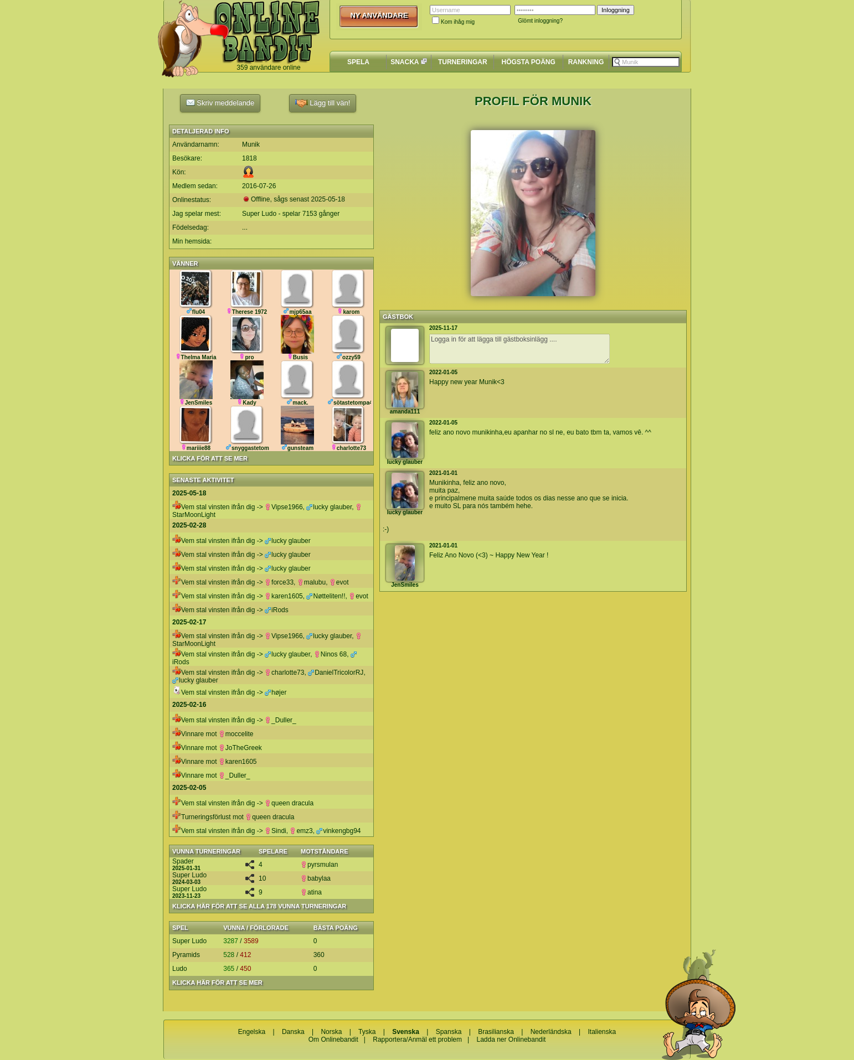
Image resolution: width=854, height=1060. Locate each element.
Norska (331, 1032)
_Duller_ (280, 720)
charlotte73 (284, 672)
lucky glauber (329, 507)
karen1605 (284, 596)
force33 (279, 582)
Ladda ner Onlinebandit (511, 1039)
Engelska (251, 1032)
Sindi (275, 831)
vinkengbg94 (338, 831)
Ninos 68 (330, 654)
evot (339, 582)
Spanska (449, 1032)
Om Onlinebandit (333, 1039)
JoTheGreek (240, 748)
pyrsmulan (319, 864)
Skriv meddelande (220, 102)
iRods (277, 610)
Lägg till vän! (323, 103)
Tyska (366, 1032)
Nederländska (551, 1032)
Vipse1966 (284, 507)
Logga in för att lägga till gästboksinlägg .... (519, 349)
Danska (293, 1032)
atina (311, 892)
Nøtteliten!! (325, 596)
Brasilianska (496, 1032)
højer (275, 692)
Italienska (602, 1032)
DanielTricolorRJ (335, 672)
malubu (311, 582)
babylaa (316, 878)
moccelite (236, 734)
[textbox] (646, 62)
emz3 (301, 831)
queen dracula (289, 803)
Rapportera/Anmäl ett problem (417, 1039)
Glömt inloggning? (540, 21)
